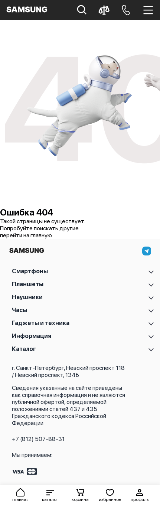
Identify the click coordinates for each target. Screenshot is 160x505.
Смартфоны (30, 271)
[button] (50, 495)
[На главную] (26, 252)
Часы (19, 310)
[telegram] (146, 251)
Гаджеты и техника (40, 323)
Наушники (27, 297)
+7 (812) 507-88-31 (38, 438)
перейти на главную (26, 235)
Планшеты (27, 284)
